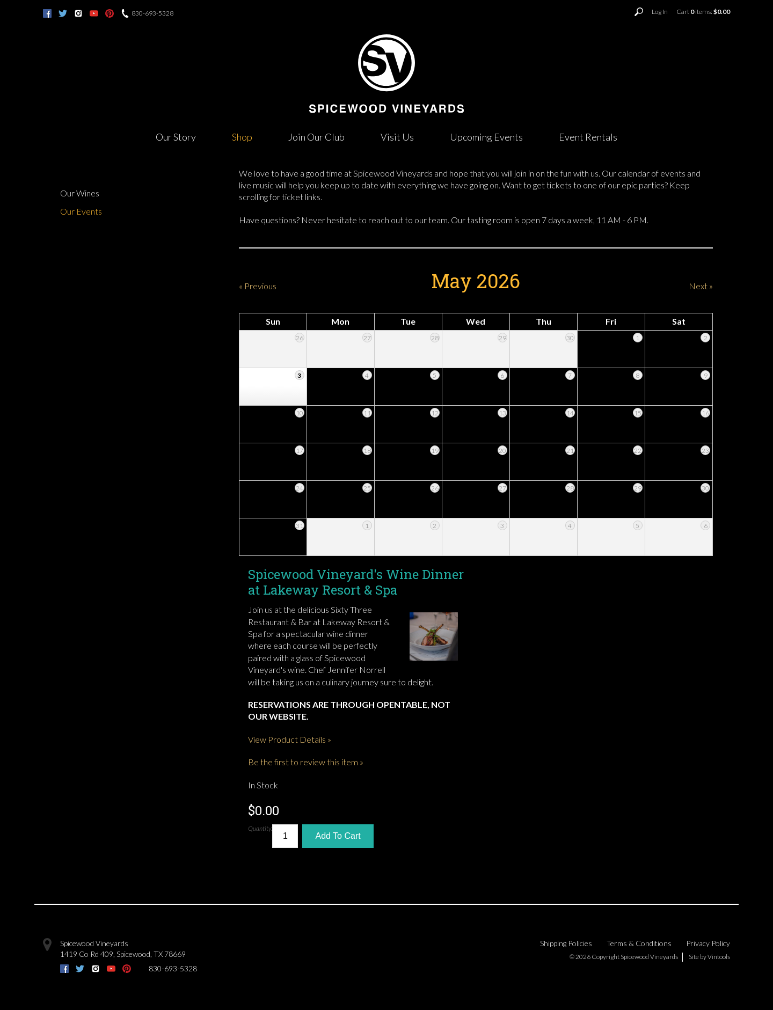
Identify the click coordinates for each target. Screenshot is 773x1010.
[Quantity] (285, 836)
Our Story (176, 137)
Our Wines (79, 193)
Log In (660, 12)
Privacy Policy (708, 943)
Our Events (81, 211)
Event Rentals (588, 137)
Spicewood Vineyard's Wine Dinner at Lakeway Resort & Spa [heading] (356, 582)
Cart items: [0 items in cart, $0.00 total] (703, 12)
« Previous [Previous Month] (257, 286)
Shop (242, 137)
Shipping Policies (566, 943)
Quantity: (260, 828)
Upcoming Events (486, 137)
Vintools (719, 957)
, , (123, 953)
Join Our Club (316, 137)
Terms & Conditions (639, 943)
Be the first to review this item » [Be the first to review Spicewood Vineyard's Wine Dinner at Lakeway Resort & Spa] (305, 762)
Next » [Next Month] (701, 286)
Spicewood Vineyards (94, 943)
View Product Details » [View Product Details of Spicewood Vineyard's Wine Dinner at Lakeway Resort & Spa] (289, 739)
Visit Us (397, 137)
